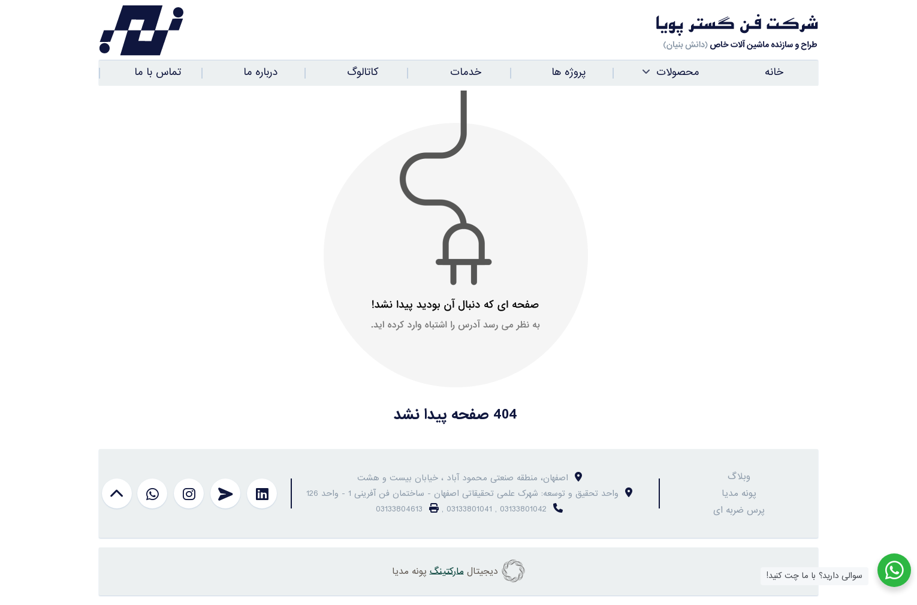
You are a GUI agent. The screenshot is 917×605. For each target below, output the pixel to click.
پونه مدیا (739, 493)
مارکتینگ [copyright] (447, 571)
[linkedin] (262, 493)
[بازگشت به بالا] (117, 493)
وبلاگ (739, 476)
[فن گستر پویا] (638, 31)
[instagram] (189, 493)
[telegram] (225, 493)
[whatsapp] (152, 493)
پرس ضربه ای (739, 510)
